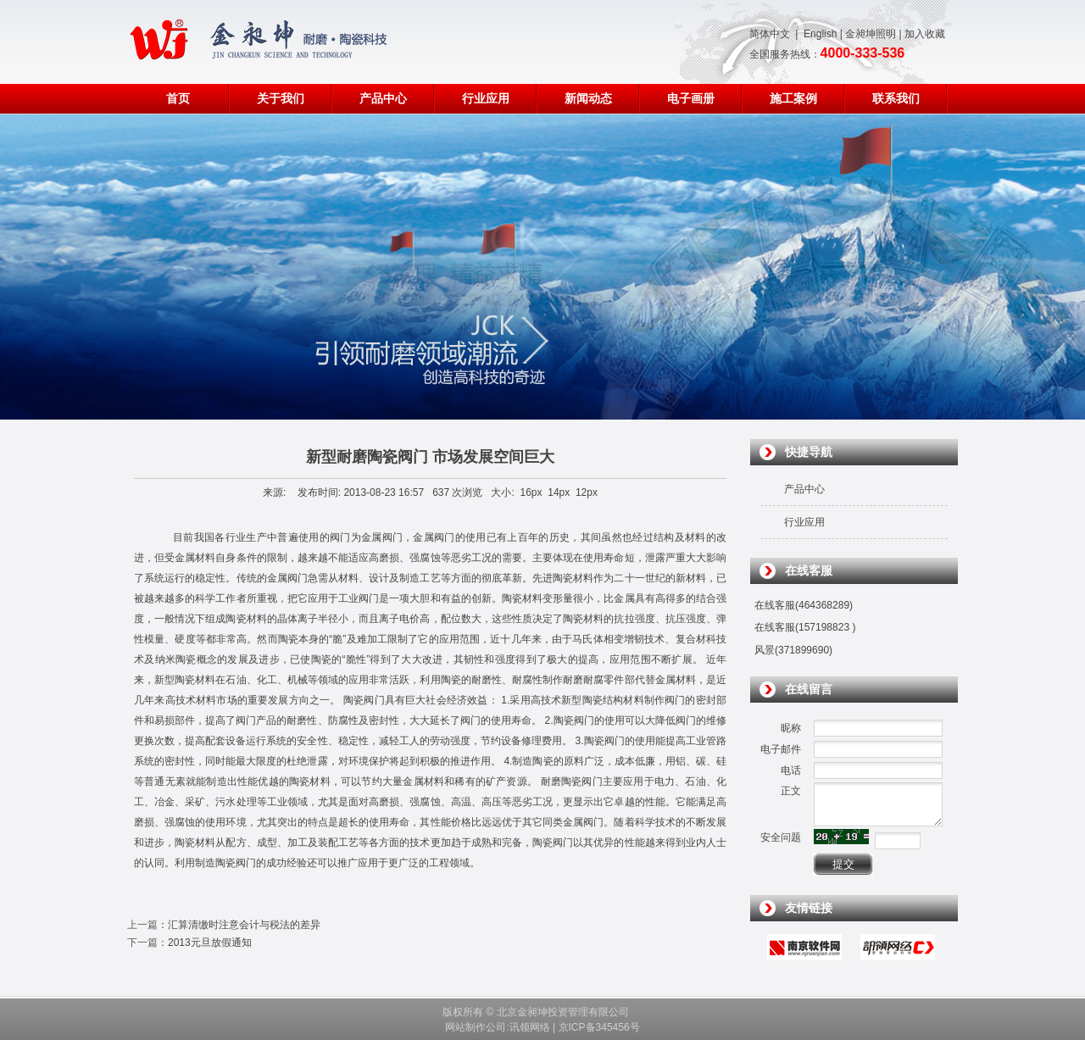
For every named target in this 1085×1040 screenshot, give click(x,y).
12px (587, 492)
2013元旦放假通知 (210, 942)
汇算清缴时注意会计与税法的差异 (244, 925)
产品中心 (383, 98)
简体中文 (769, 34)
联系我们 (896, 98)
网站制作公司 (475, 1027)
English (820, 34)
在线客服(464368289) (803, 605)
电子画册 (691, 98)
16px (531, 492)
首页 (178, 98)
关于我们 (280, 98)
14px (559, 492)
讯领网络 (529, 1027)
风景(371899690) (793, 650)
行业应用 (485, 98)
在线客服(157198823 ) (804, 627)
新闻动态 (588, 98)
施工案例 (793, 98)
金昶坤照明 (870, 34)
